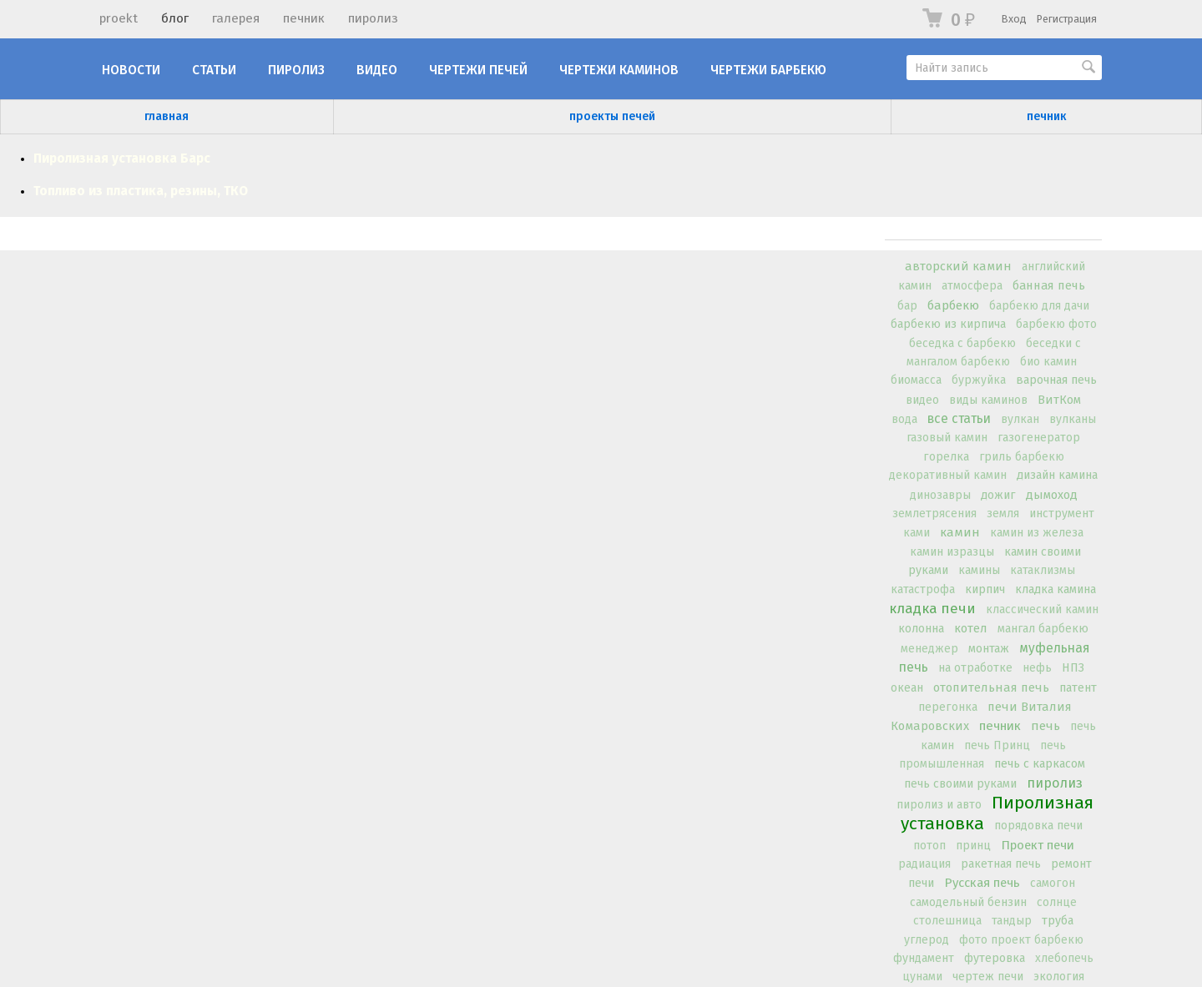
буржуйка (979, 380)
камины (979, 570)
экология (1058, 976)
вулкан (1020, 419)
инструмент (1061, 513)
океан (907, 688)
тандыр (1012, 921)
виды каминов (988, 400)
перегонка (947, 707)
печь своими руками (960, 784)
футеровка (994, 958)
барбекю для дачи (1039, 306)
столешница (947, 921)
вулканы (1072, 419)
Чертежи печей (478, 70)
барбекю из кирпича (948, 324)
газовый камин (947, 438)
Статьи (214, 70)
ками (916, 533)
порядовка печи (1038, 825)
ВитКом (1059, 399)
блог (175, 18)
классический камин (1042, 609)
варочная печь (1056, 380)
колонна (921, 629)
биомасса (916, 380)
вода (904, 419)
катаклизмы (1042, 570)
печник (304, 18)
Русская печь (982, 882)
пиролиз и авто (939, 805)
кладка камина (1055, 589)
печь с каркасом (1039, 764)
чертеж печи (987, 976)
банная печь (1049, 285)
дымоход (1052, 494)
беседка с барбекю (962, 343)
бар (907, 306)
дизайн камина (1057, 475)
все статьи (959, 418)
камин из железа (1036, 533)
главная (166, 116)
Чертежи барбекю (768, 70)
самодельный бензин (968, 902)
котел (970, 628)
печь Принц (997, 745)
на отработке (975, 668)
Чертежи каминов (619, 70)
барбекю (953, 305)
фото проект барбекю (1021, 940)
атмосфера (972, 286)
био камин (1048, 362)
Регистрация (1067, 19)
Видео (376, 70)
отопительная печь (991, 687)
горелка (946, 457)
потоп (929, 845)
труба (1057, 921)
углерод (926, 940)
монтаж (988, 649)
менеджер (929, 649)
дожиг (998, 495)
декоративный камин (948, 475)
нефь (1037, 668)
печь (1045, 725)
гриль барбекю (1021, 457)
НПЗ (1073, 668)
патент (1078, 688)
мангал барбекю (1042, 629)
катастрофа (923, 589)
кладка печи (932, 608)
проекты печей (612, 116)
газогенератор (1038, 438)
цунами (922, 976)
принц (973, 845)
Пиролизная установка (997, 813)
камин (960, 532)
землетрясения (934, 513)
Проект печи (1037, 845)
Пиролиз (296, 70)
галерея (236, 18)
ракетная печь (1001, 864)
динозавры (940, 495)
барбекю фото (1056, 324)
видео (922, 400)
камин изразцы (952, 552)
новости (131, 70)
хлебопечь (1064, 958)
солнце (1057, 902)
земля (1003, 513)
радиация (924, 864)
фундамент (923, 958)
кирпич (985, 589)
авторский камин (958, 266)
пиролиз (373, 18)
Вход (1014, 19)
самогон (1052, 883)
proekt (118, 18)
